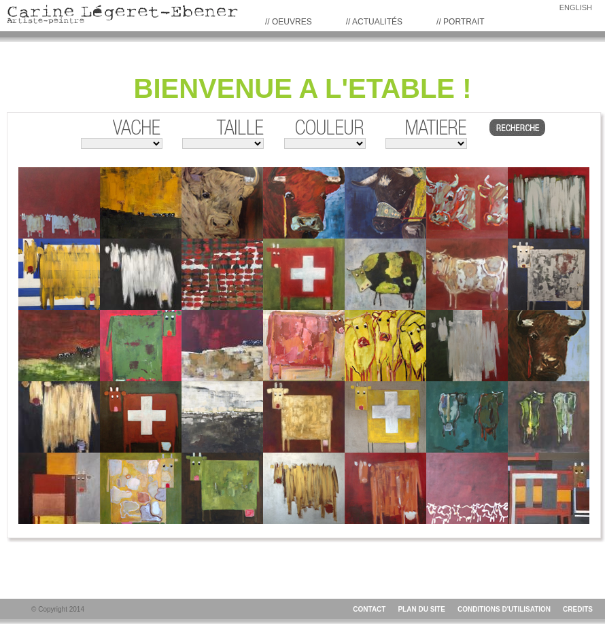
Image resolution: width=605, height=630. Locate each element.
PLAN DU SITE (421, 609)
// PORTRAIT (460, 22)
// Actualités (374, 22)
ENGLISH (575, 7)
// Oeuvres (288, 22)
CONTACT (369, 609)
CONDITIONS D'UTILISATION (504, 609)
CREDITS (578, 609)
